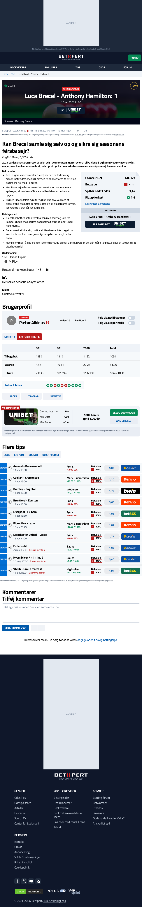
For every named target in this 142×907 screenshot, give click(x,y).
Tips (78, 67)
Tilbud (57, 827)
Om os (18, 847)
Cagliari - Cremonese (26, 477)
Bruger (33, 455)
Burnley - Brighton (24, 489)
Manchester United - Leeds (30, 534)
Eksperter (20, 813)
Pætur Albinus (19, 130)
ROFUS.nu (65, 49)
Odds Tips (20, 797)
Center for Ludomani (26, 823)
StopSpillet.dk (105, 49)
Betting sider (61, 797)
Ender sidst (20, 546)
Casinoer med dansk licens (69, 822)
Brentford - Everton (25, 500)
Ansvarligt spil (101, 823)
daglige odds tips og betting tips (97, 640)
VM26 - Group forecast (27, 569)
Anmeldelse (123, 421)
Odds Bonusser (63, 803)
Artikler (18, 808)
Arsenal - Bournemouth (27, 466)
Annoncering (22, 852)
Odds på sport (22, 803)
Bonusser (51, 67)
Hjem (5, 74)
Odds (102, 67)
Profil (11, 396)
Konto (135, 58)
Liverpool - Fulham (24, 512)
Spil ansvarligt (41, 49)
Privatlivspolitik (23, 862)
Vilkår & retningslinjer (27, 857)
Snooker (8, 121)
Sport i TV (20, 818)
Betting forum (101, 797)
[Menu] (4, 58)
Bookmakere (18, 67)
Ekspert (19, 455)
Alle (7, 455)
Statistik (9, 337)
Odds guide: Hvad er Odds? (109, 818)
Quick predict (50, 455)
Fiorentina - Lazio (24, 523)
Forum (127, 67)
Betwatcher (100, 803)
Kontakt (19, 841)
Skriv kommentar (15, 628)
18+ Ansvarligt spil (54, 901)
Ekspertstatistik (29, 337)
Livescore (98, 813)
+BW (133, 86)
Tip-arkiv (31, 396)
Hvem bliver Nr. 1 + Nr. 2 (28, 557)
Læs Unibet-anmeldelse (97, 203)
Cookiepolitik (22, 867)
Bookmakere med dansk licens (68, 815)
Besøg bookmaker (124, 413)
